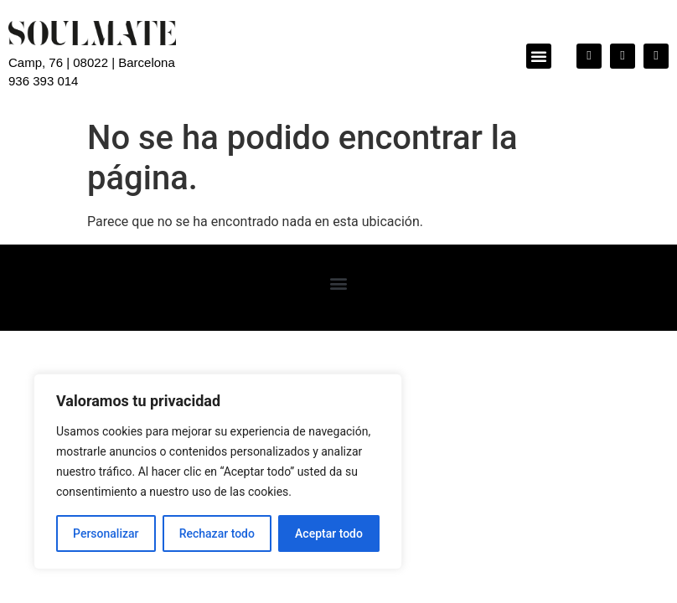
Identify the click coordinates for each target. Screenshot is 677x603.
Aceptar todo (329, 533)
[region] (218, 472)
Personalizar (105, 533)
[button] (538, 56)
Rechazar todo (217, 533)
